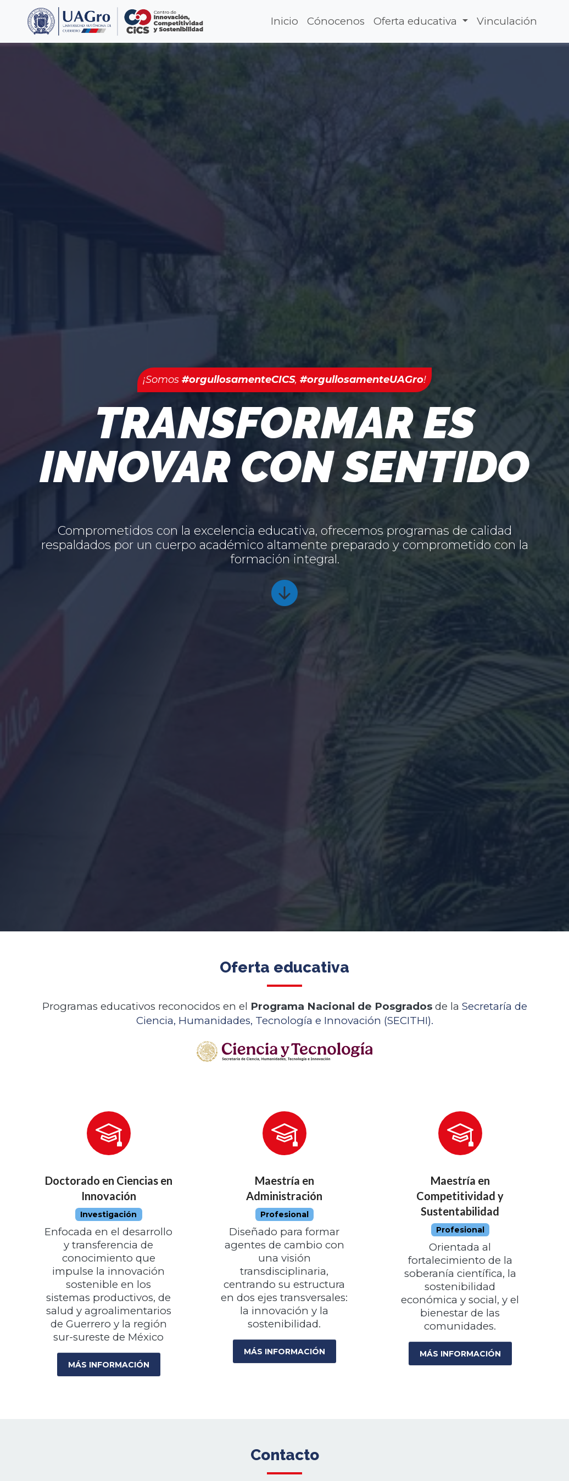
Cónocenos (336, 21)
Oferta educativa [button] (416, 21)
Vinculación (507, 21)
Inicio (284, 21)
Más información (108, 1365)
